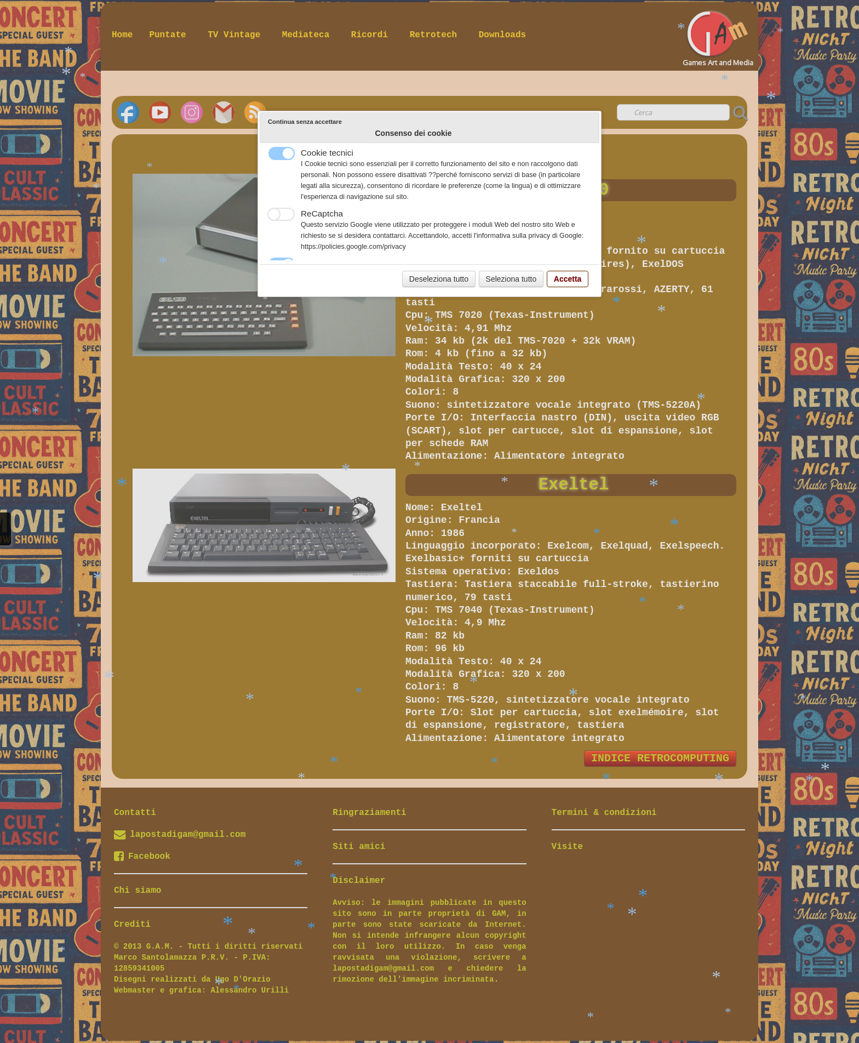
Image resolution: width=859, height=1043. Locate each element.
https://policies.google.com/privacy (353, 246)
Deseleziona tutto (438, 279)
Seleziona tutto (511, 279)
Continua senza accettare (305, 121)
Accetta (568, 279)
